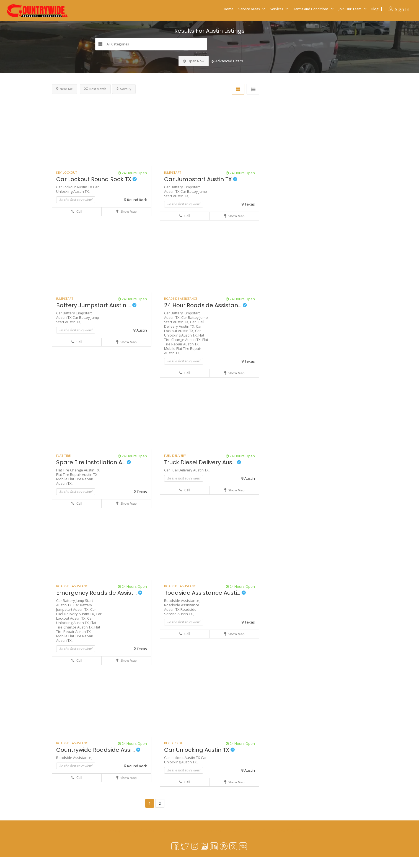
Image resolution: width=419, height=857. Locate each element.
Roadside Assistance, (182, 600)
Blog (375, 9)
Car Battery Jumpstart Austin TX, (74, 607)
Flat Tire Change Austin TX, (184, 337)
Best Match (95, 89)
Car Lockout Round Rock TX (96, 179)
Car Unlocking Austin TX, (77, 189)
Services (276, 9)
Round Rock (137, 199)
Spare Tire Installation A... (93, 462)
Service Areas (249, 9)
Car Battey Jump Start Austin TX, (185, 193)
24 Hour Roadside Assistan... (205, 305)
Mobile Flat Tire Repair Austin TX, (182, 350)
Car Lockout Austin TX (74, 186)
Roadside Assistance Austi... (205, 593)
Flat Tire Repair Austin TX (186, 342)
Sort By (124, 89)
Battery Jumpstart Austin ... (96, 305)
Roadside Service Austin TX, (180, 611)
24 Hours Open (132, 172)
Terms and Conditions (311, 9)
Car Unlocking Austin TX (199, 750)
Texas (250, 204)
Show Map (126, 212)
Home (228, 9)
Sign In (402, 9)
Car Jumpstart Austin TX (200, 179)
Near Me (64, 89)
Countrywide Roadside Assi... (98, 750)
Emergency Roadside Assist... (99, 593)
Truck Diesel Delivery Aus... (202, 462)
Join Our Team (349, 9)
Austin (141, 330)
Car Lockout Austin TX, (183, 328)
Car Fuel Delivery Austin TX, (184, 324)
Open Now (193, 61)
